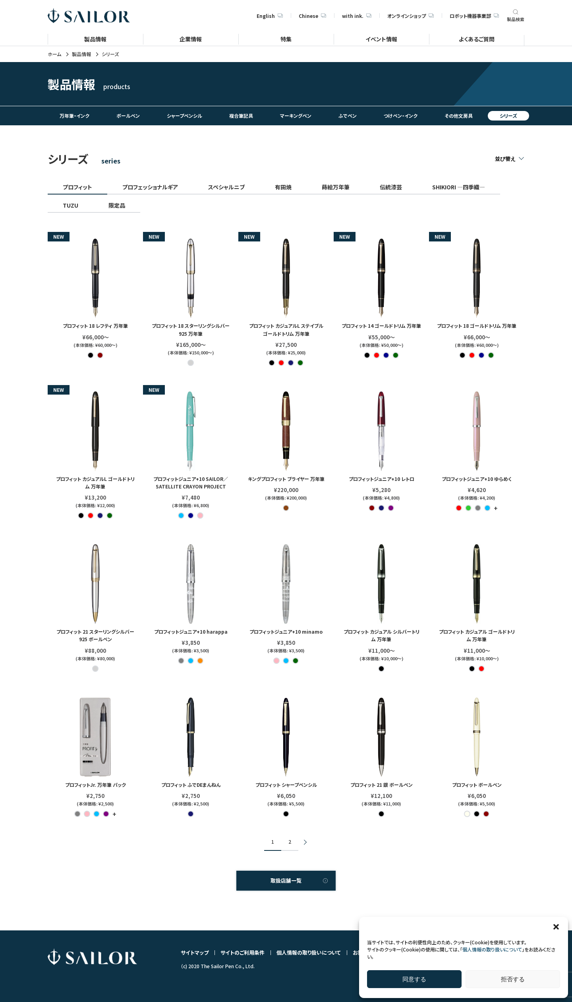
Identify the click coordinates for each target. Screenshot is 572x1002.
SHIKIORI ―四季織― (458, 187)
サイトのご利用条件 (242, 952)
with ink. (356, 15)
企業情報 (191, 39)
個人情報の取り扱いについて (492, 949)
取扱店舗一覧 (286, 880)
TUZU (70, 205)
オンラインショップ (410, 15)
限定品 (116, 205)
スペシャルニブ (226, 187)
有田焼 (283, 187)
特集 (286, 39)
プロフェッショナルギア (150, 187)
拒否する (513, 979)
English (270, 15)
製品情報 (95, 39)
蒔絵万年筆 (336, 187)
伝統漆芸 (391, 187)
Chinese (312, 15)
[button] (556, 927)
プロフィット (77, 187)
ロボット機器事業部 (474, 15)
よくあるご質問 (477, 39)
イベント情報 (381, 39)
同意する (414, 979)
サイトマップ (195, 952)
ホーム (54, 54)
